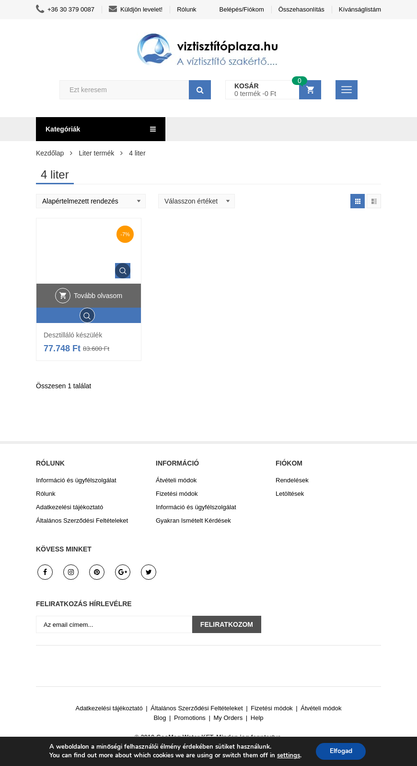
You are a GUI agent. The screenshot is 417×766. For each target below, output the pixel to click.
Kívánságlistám (360, 9)
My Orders (228, 717)
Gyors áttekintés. (122, 270)
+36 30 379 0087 (65, 9)
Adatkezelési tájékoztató (69, 507)
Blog (159, 717)
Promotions (190, 717)
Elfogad (341, 750)
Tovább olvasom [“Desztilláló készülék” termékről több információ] (98, 295)
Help (257, 717)
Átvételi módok (176, 480)
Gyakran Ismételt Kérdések (193, 520)
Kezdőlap (50, 153)
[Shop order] (91, 201)
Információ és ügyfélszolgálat (76, 480)
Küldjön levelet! (135, 9)
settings (287, 755)
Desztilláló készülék (73, 335)
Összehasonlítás (301, 9)
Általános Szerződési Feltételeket (82, 520)
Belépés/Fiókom (242, 9)
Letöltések (290, 493)
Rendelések (292, 480)
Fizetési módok (176, 493)
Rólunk (186, 9)
